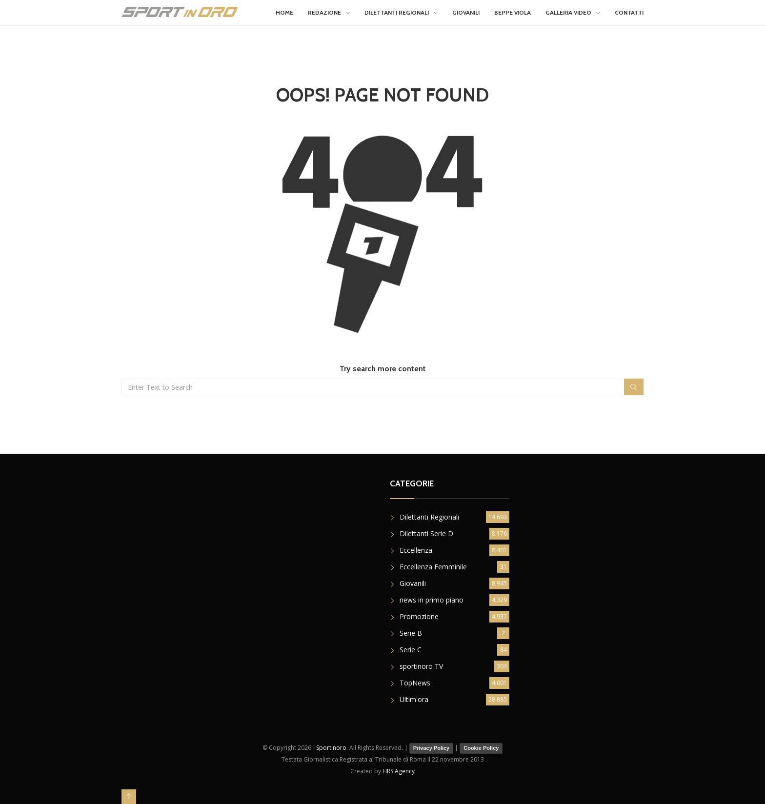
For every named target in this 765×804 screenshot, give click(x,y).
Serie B (411, 633)
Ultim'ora (414, 699)
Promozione (419, 616)
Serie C (411, 649)
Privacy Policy (431, 748)
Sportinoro (331, 748)
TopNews (415, 682)
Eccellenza (416, 550)
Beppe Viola (512, 12)
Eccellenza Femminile (433, 566)
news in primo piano (431, 599)
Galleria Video (568, 12)
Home (284, 12)
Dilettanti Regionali (396, 12)
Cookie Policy (481, 748)
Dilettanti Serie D (426, 533)
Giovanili (466, 12)
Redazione (324, 12)
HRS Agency (398, 771)
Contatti (629, 12)
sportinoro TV (421, 666)
